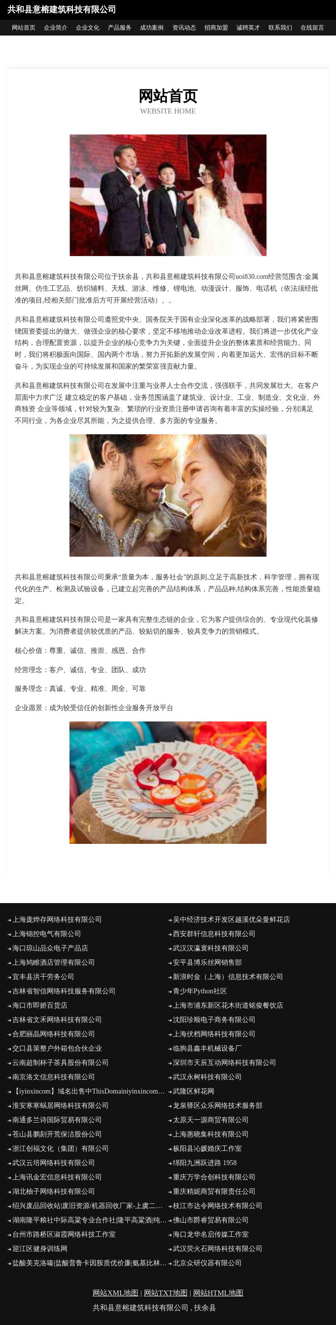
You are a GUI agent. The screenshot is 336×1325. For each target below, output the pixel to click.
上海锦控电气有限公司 (46, 934)
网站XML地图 (115, 1293)
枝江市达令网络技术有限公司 (218, 1206)
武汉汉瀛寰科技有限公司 (211, 948)
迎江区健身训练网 (39, 1248)
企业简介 (55, 27)
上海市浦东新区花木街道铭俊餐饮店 (228, 1005)
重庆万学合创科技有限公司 (214, 1177)
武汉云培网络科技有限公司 (53, 1163)
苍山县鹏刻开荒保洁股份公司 (57, 1134)
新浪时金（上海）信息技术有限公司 (228, 977)
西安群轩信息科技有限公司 (214, 934)
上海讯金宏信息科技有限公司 (57, 1177)
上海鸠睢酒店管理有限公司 (53, 962)
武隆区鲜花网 (193, 1091)
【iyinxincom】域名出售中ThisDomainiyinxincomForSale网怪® (90, 1091)
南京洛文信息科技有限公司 (53, 1077)
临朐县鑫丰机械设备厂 (207, 1048)
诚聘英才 (248, 27)
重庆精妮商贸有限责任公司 (214, 1191)
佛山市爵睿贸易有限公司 (211, 1220)
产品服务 (120, 27)
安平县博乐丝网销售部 (207, 962)
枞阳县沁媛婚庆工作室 (207, 1148)
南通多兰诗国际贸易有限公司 (57, 1120)
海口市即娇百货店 (39, 1005)
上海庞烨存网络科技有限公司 (57, 919)
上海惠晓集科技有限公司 (211, 1134)
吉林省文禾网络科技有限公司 (57, 1019)
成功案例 (152, 27)
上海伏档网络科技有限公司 (214, 1034)
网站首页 (23, 27)
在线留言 (312, 27)
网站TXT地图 (166, 1293)
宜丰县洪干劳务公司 (43, 977)
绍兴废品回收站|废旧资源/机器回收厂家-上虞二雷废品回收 (90, 1206)
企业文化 (88, 27)
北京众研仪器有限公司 (207, 1263)
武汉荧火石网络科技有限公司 (218, 1248)
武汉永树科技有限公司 (207, 1077)
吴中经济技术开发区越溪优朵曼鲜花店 (231, 919)
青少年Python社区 (200, 991)
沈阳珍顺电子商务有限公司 (214, 1019)
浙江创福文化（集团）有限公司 (60, 1148)
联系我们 (280, 27)
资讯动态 (184, 27)
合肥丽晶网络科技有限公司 (53, 1034)
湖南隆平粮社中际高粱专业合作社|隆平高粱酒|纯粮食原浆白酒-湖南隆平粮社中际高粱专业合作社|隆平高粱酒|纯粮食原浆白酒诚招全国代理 (90, 1220)
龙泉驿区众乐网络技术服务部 (218, 1105)
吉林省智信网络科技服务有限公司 (64, 991)
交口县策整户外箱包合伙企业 (57, 1048)
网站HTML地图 (218, 1293)
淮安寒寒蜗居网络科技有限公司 (60, 1105)
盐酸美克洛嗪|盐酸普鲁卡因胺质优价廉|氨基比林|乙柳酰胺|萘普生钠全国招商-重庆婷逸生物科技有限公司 (90, 1263)
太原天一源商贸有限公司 (211, 1120)
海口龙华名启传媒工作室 (211, 1234)
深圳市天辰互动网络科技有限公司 (224, 1062)
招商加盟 (216, 27)
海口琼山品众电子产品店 (50, 948)
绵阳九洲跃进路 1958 (205, 1163)
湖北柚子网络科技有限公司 (53, 1191)
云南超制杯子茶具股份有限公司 (60, 1062)
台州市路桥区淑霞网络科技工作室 (64, 1234)
